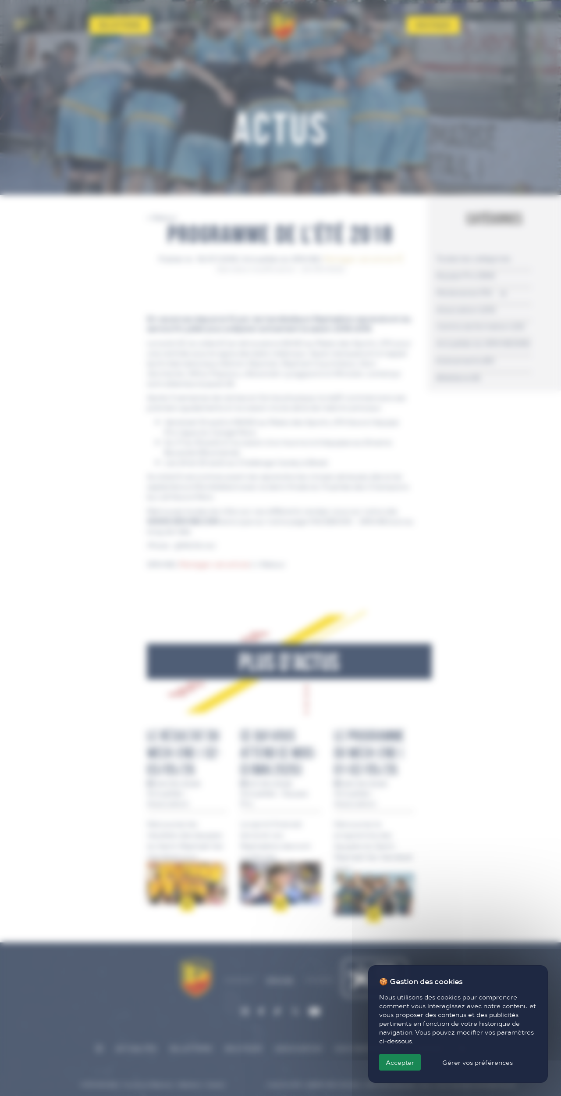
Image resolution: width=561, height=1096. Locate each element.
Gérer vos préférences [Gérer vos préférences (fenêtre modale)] (477, 1062)
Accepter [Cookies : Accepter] (400, 1062)
